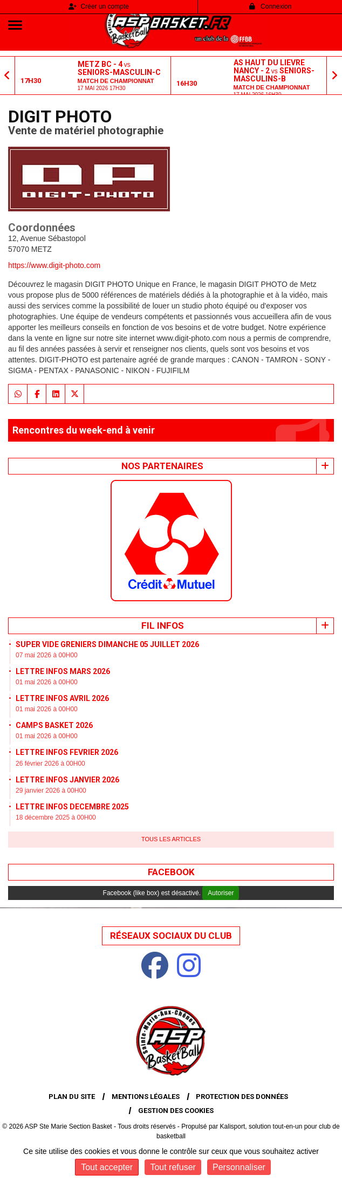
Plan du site (72, 1096)
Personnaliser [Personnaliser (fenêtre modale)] (239, 1167)
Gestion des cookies (176, 1111)
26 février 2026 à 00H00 (50, 763)
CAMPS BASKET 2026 (54, 725)
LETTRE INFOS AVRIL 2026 (62, 698)
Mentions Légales (146, 1096)
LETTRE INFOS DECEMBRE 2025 (72, 806)
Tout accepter (107, 1167)
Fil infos (162, 625)
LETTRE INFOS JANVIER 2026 (67, 779)
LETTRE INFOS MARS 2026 (63, 671)
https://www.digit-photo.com (54, 265)
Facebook (171, 872)
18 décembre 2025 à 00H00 (56, 817)
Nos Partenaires (162, 466)
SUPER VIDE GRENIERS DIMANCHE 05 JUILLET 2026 (107, 644)
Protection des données (242, 1096)
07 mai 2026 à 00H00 (47, 655)
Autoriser (221, 893)
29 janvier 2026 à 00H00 (51, 790)
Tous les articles (171, 839)
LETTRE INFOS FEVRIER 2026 (67, 752)
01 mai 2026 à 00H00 (47, 682)
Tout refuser (172, 1167)
